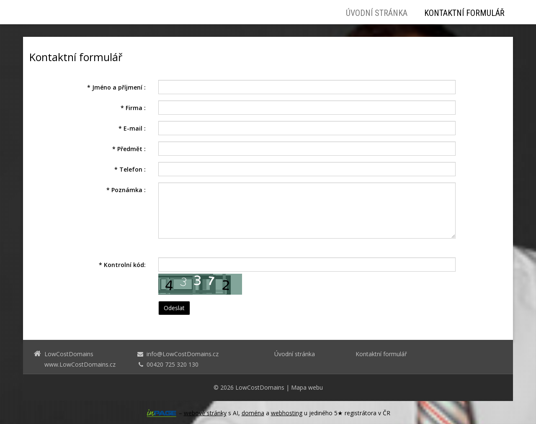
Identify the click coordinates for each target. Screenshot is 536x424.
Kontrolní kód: (122, 265)
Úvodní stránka (376, 13)
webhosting (286, 413)
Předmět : (129, 149)
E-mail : (132, 128)
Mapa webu (307, 387)
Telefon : (130, 169)
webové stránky (205, 413)
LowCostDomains (259, 387)
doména (253, 413)
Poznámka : (126, 190)
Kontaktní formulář (464, 13)
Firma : (133, 108)
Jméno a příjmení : (116, 87)
